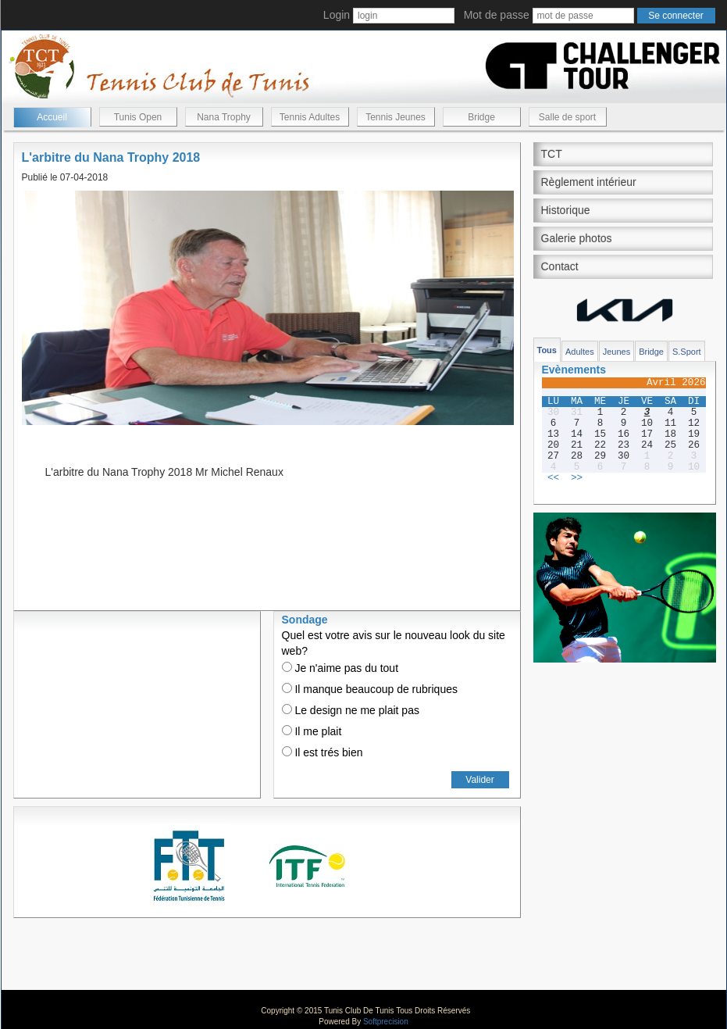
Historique (565, 210)
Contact (560, 266)
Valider (479, 779)
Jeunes (616, 351)
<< (553, 478)
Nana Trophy (224, 117)
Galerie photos (576, 238)
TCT (551, 154)
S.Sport (686, 351)
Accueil (52, 117)
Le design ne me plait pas (350, 710)
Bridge (481, 117)
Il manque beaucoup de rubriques (370, 689)
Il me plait (312, 731)
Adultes (579, 351)
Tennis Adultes (310, 117)
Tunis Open (138, 117)
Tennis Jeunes (395, 117)
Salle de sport (567, 117)
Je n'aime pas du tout (340, 668)
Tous (547, 350)
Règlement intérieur (588, 182)
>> (577, 478)
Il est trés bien (322, 752)
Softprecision (385, 1021)
